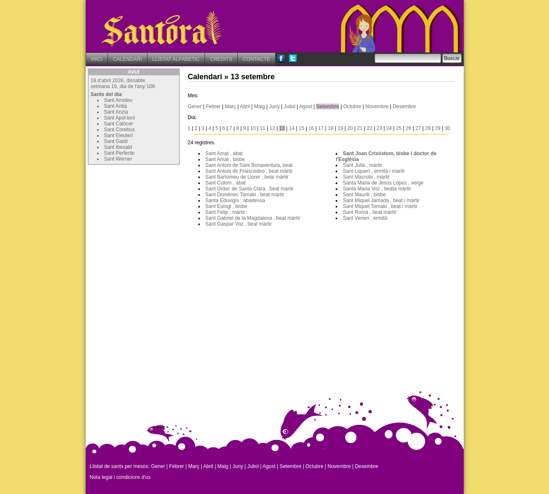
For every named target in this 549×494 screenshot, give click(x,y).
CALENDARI (127, 59)
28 (428, 128)
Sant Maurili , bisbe (364, 195)
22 (369, 128)
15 (301, 128)
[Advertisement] (151, 219)
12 (272, 128)
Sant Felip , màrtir (225, 212)
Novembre (377, 106)
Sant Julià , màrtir (362, 165)
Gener (195, 106)
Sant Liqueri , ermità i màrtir (374, 171)
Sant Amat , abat (224, 153)
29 (437, 128)
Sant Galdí (116, 141)
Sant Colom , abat (225, 183)
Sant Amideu (118, 100)
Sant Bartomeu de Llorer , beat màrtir (247, 177)
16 (311, 128)
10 (252, 128)
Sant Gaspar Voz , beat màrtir (238, 224)
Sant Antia (115, 106)
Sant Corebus (119, 130)
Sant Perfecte (119, 153)
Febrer (213, 106)
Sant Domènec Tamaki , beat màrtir (244, 195)
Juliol (289, 106)
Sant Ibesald (118, 147)
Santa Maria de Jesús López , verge (383, 183)
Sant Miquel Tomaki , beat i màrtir (380, 206)
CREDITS (221, 59)
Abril (245, 106)
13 (282, 128)
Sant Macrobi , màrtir (366, 177)
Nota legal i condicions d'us (120, 477)
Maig (259, 106)
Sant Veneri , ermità (365, 218)
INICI (96, 59)
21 (359, 128)
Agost (305, 106)
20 (350, 128)
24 (388, 128)
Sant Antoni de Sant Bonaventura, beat (249, 165)
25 (399, 128)
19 (340, 128)
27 (418, 128)
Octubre (352, 106)
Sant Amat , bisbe (225, 159)
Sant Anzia (116, 112)
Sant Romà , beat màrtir (369, 212)
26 (408, 128)
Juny (274, 106)
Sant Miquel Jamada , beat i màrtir (381, 200)
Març (230, 106)
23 (379, 128)
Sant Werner (118, 159)
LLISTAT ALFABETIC (176, 59)
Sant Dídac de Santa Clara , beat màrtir (249, 189)
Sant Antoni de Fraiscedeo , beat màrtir (249, 171)
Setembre (327, 106)
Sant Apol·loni (119, 118)
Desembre (404, 106)
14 (291, 128)
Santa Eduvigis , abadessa (235, 200)
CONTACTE (256, 59)
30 (447, 128)
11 (262, 128)
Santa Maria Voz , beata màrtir (377, 189)
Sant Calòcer (118, 124)
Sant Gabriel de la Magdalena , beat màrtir (252, 218)
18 (330, 128)
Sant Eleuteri (118, 135)
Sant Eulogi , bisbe (226, 206)
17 (320, 128)
